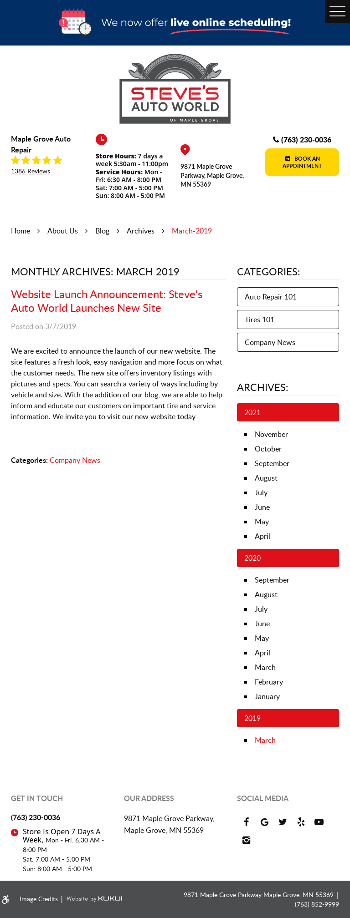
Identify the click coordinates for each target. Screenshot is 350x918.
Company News (75, 460)
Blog (102, 231)
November (271, 434)
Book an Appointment (302, 162)
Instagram (246, 840)
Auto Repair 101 (271, 297)
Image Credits (40, 898)
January (267, 696)
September (272, 463)
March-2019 (192, 231)
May (262, 522)
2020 (252, 558)
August (266, 478)
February (269, 682)
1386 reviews (30, 171)
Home (20, 231)
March (265, 667)
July (261, 492)
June (262, 507)
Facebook (246, 822)
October (268, 449)
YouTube (319, 822)
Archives (140, 231)
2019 (252, 718)
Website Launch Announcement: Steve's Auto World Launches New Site (106, 300)
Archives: (262, 387)
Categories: (268, 271)
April (262, 536)
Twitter (282, 822)
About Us (62, 231)
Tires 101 (259, 319)
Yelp (301, 822)
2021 (252, 412)
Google (264, 822)
